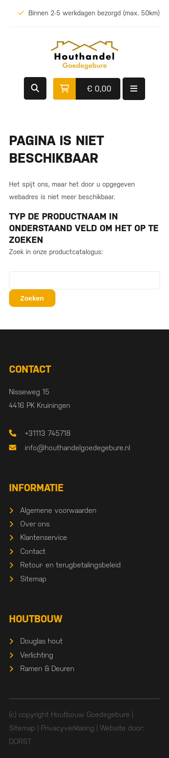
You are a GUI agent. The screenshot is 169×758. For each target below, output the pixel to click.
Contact (33, 551)
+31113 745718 (48, 433)
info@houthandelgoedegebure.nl (77, 447)
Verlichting (36, 655)
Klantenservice (43, 537)
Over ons (35, 524)
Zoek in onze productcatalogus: (56, 252)
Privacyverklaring (67, 728)
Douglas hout (41, 641)
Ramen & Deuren (47, 668)
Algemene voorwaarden (58, 510)
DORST (20, 741)
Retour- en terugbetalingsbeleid (70, 565)
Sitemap (33, 579)
